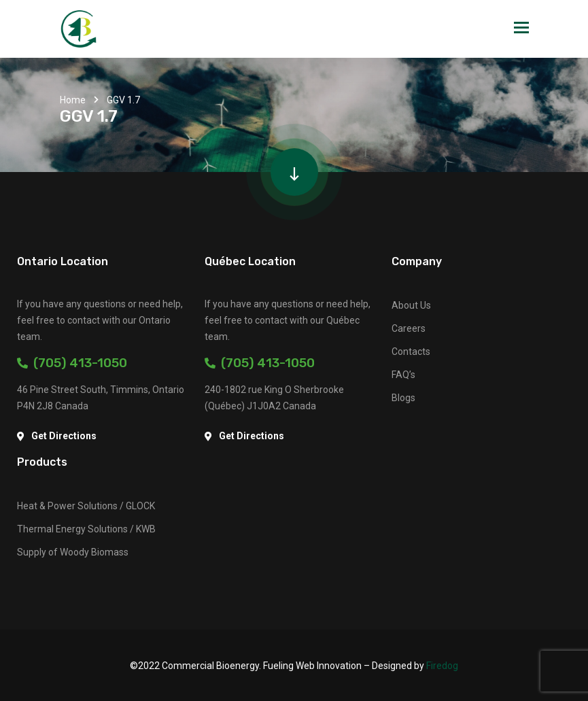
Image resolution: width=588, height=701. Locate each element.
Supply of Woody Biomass (72, 552)
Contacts (411, 351)
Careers (409, 328)
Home (73, 100)
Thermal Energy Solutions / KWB (86, 529)
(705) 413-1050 (72, 363)
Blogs (403, 397)
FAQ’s (403, 374)
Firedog (442, 665)
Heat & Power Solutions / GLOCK (86, 505)
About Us (411, 305)
